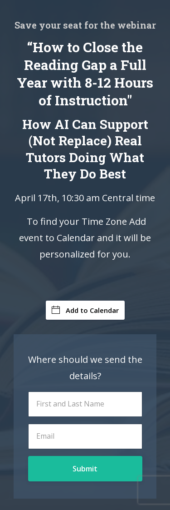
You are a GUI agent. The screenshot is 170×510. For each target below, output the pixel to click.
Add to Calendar (85, 310)
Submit (85, 469)
